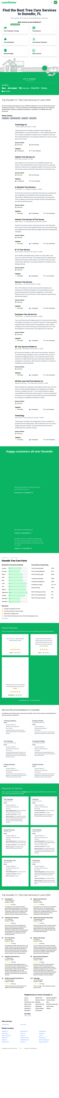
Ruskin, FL (4, 1040)
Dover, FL (22, 1033)
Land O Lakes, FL (6, 1035)
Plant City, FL (42, 1037)
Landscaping (5, 1024)
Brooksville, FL (24, 1031)
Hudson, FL (42, 1033)
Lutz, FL (41, 1035)
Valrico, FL (23, 1042)
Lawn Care (23, 1024)
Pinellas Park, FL (24, 1037)
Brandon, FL (5, 1031)
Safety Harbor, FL (25, 1040)
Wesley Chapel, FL (44, 1042)
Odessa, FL (5, 1037)
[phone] (55, 2)
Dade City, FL (5, 1033)
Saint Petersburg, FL (44, 1040)
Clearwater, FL (43, 1031)
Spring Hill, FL (5, 1042)
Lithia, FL (22, 1035)
